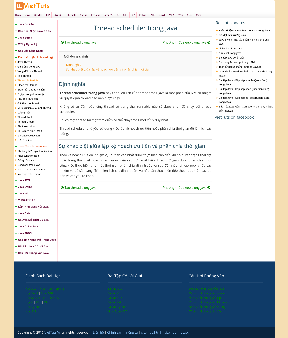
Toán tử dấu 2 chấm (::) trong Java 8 (240, 66)
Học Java (31, 288)
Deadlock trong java (29, 164)
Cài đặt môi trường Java (233, 35)
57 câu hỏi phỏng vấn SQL (205, 311)
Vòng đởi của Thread (30, 71)
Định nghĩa (73, 65)
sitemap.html (151, 332)
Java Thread (25, 62)
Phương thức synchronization (35, 151)
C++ (39, 302)
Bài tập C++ (115, 298)
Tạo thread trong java (79, 42)
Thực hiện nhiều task (30, 130)
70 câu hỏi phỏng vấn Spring (207, 307)
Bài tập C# (114, 302)
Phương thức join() (29, 98)
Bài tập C (113, 293)
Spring (60, 288)
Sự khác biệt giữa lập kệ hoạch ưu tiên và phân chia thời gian (108, 69)
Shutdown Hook (27, 126)
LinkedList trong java (231, 48)
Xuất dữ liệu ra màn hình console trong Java (244, 30)
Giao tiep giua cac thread (32, 169)
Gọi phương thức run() (31, 94)
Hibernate (46, 288)
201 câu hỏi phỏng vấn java (206, 288)
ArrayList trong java (230, 53)
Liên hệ (99, 332)
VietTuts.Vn (53, 332)
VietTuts (48, 6)
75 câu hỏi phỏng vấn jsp (205, 298)
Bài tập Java (115, 288)
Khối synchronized (28, 155)
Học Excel (32, 293)
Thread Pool (25, 117)
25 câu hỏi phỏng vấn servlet (207, 293)
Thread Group (26, 121)
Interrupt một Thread (29, 174)
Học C (30, 302)
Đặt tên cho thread (28, 103)
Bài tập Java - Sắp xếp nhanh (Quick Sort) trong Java (243, 82)
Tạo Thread (24, 75)
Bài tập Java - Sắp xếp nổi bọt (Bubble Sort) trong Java (244, 99)
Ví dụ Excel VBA (117, 311)
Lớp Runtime (25, 140)
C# (46, 302)
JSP (45, 298)
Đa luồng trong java (29, 66)
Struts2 (55, 298)
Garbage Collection (29, 135)
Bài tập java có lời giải (231, 57)
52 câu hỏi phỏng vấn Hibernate (209, 302)
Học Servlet (33, 298)
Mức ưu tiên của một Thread (34, 107)
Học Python (33, 307)
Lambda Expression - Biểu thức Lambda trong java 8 (245, 73)
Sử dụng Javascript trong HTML (237, 62)
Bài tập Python (117, 307)
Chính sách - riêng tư (123, 332)
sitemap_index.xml (178, 332)
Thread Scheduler (29, 80)
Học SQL (31, 311)
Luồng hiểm (24, 112)
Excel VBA (47, 293)
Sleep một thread (28, 85)
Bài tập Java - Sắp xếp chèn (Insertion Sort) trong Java (244, 91)
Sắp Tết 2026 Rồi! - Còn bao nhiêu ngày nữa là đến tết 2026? (246, 108)
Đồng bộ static (26, 160)
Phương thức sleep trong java (186, 42)
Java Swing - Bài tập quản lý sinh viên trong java (244, 41)
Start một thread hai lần (31, 89)
